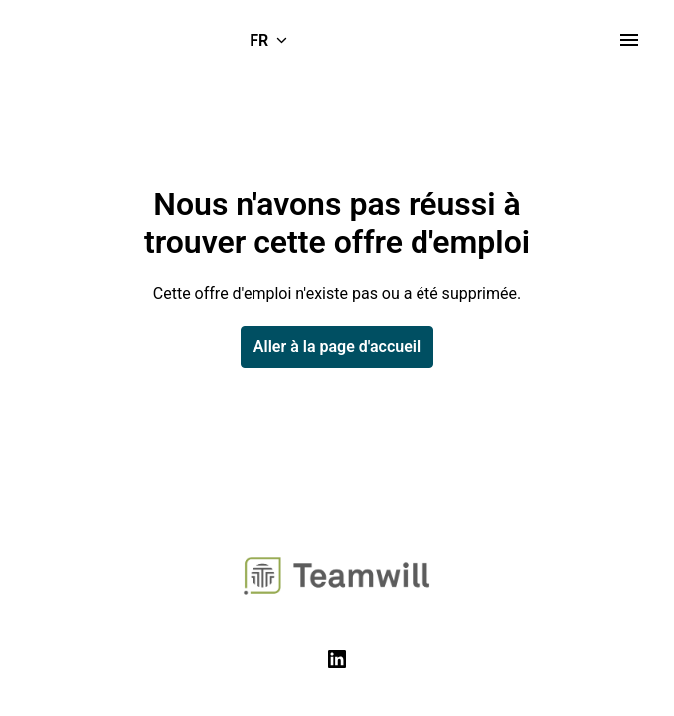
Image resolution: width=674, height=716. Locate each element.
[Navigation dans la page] (629, 40)
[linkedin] (337, 659)
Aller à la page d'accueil (337, 346)
